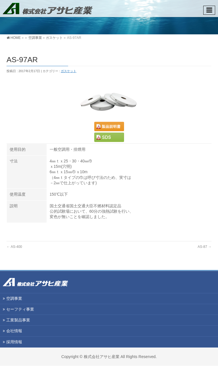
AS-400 (14, 247)
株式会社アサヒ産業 (102, 356)
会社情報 (14, 331)
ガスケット (54, 38)
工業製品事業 (18, 320)
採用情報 (14, 342)
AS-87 (204, 247)
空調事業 (35, 38)
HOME (16, 38)
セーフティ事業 (20, 309)
